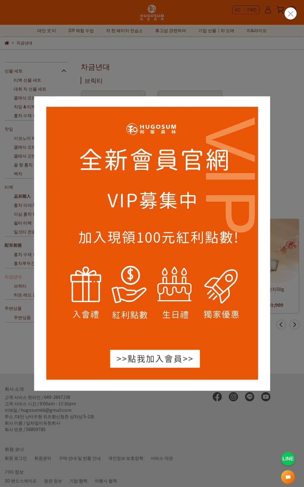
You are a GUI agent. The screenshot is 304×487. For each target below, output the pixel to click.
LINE (287, 458)
